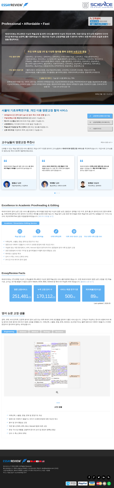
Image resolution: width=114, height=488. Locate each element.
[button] (55, 193)
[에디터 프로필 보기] (46, 216)
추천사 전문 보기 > (106, 142)
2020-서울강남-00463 (20, 468)
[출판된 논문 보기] (87, 282)
